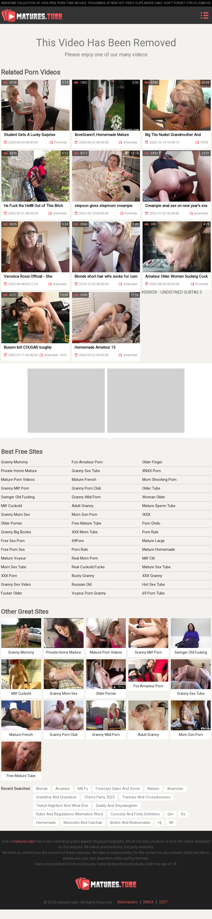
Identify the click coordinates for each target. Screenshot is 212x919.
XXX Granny (152, 575)
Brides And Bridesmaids (130, 822)
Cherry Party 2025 (99, 797)
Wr (171, 822)
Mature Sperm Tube (158, 505)
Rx (183, 814)
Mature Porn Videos (18, 479)
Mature (153, 788)
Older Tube (151, 488)
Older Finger (152, 462)
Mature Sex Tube (156, 567)
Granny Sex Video (16, 584)
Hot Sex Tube (153, 584)
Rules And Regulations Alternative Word (69, 814)
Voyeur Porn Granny (89, 593)
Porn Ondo (151, 523)
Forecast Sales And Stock (118, 788)
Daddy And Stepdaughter (117, 805)
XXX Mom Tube (85, 532)
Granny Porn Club (86, 488)
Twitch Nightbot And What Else (62, 805)
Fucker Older (11, 593)
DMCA (148, 902)
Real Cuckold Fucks (88, 567)
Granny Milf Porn (15, 488)
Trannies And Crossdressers (146, 797)
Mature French (84, 479)
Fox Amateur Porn (87, 462)
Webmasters (127, 902)
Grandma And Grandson (56, 797)
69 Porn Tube (153, 593)
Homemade (46, 822)
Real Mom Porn (85, 558)
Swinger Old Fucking (18, 497)
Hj (159, 822)
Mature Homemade (158, 549)
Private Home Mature (19, 470)
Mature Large (153, 540)
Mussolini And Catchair (83, 822)
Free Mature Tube (86, 523)
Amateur (62, 788)
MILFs (83, 788)
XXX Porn (9, 575)
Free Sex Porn (13, 540)
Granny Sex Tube (86, 470)
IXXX (146, 514)
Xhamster (175, 788)
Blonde (42, 788)
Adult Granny (82, 505)
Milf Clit (148, 558)
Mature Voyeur (13, 558)
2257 (163, 902)
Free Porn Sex (13, 549)
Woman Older (153, 497)
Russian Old (82, 584)
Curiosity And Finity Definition (135, 814)
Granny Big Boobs (16, 532)
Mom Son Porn (84, 514)
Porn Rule (80, 549)
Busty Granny (83, 575)
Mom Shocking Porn (159, 479)
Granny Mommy (14, 462)
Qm (170, 814)
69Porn (78, 540)
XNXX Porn (151, 470)
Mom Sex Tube (13, 567)
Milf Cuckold (11, 505)
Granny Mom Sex (15, 514)
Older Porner (11, 523)
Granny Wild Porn (86, 497)
